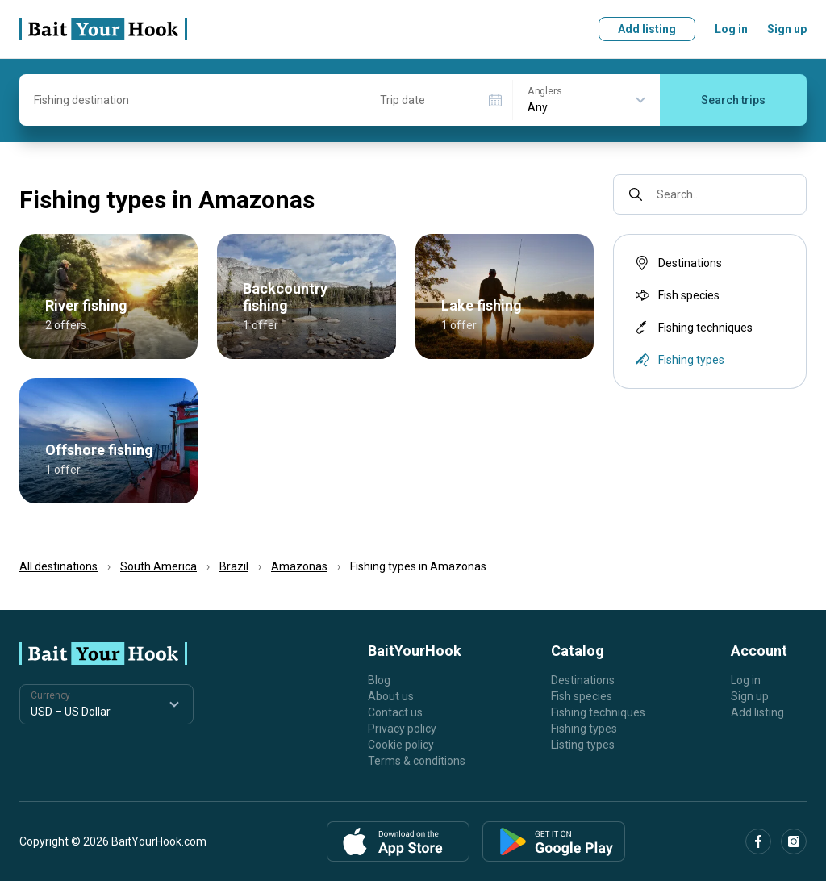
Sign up (787, 29)
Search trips (733, 100)
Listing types (583, 744)
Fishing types (584, 728)
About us (391, 696)
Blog (379, 680)
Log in (731, 29)
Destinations (677, 263)
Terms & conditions (416, 760)
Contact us (395, 712)
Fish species (676, 295)
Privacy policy (402, 728)
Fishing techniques (692, 327)
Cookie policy (401, 744)
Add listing (647, 29)
